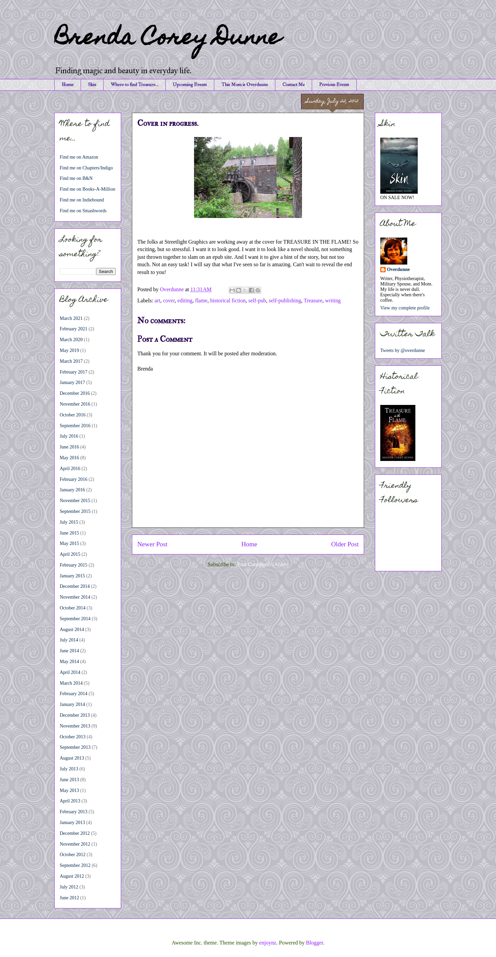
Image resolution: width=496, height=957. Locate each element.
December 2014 (75, 586)
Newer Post (152, 544)
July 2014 (69, 639)
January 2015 (72, 575)
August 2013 (72, 758)
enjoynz (267, 943)
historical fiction (228, 300)
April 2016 (70, 468)
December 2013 (75, 715)
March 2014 (71, 683)
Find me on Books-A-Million (87, 189)
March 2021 (71, 318)
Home (68, 84)
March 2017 (71, 361)
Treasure (313, 300)
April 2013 (70, 800)
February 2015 (73, 565)
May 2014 (69, 661)
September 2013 (75, 747)
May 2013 (69, 790)
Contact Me (293, 84)
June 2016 (69, 446)
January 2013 (72, 822)
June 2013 (69, 779)
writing (333, 300)
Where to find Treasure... (134, 84)
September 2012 (75, 865)
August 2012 (72, 876)
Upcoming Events (190, 84)
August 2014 (72, 629)
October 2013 (73, 736)
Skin (92, 84)
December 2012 (75, 833)
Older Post (345, 544)
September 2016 (75, 425)
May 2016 (69, 457)
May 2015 (69, 543)
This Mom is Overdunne (244, 84)
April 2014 (70, 672)
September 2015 (75, 511)
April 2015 (70, 554)
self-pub (257, 300)
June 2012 (69, 897)
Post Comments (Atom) (262, 564)
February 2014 (73, 693)
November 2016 (75, 404)
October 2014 (73, 607)
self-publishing (285, 300)
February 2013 (73, 811)
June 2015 (69, 533)
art (157, 300)
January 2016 (72, 489)
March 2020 (71, 339)
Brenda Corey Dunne (167, 39)
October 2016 (73, 414)
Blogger (314, 943)
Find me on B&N (76, 178)
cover (169, 300)
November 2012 (75, 844)
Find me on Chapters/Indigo (86, 167)
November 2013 (75, 726)
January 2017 (72, 382)
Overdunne (398, 269)
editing (184, 300)
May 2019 (69, 350)
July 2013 (69, 768)
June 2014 (69, 650)
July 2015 (69, 522)
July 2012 (69, 887)
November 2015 (75, 500)
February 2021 (73, 328)
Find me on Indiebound (82, 199)
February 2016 (73, 479)
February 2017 (73, 372)
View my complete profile (405, 307)
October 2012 (73, 854)
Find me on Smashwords (83, 210)
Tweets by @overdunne (402, 350)
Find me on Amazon (79, 157)
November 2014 (75, 597)
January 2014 (72, 704)
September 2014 (75, 618)
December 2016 (75, 393)
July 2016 (69, 436)
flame (201, 300)
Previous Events (334, 84)
